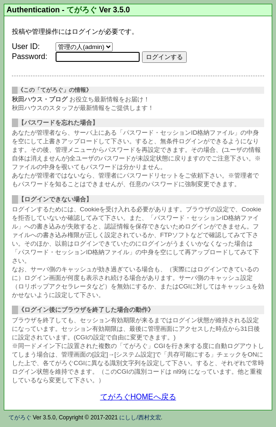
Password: (30, 56)
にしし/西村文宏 (140, 417)
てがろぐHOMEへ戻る (138, 397)
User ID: (26, 46)
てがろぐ (82, 10)
